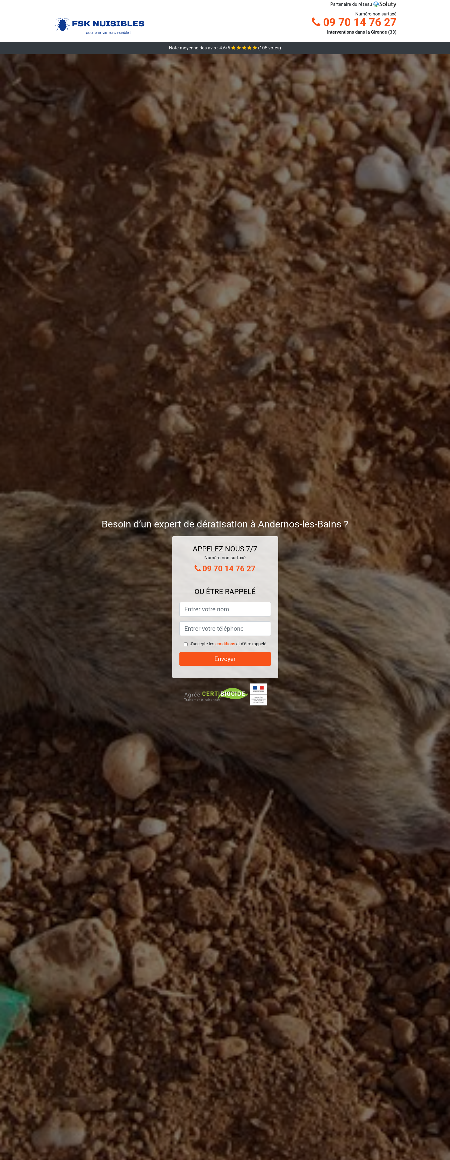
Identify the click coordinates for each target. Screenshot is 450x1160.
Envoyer (225, 659)
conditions (225, 643)
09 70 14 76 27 (354, 22)
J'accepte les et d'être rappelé (228, 643)
